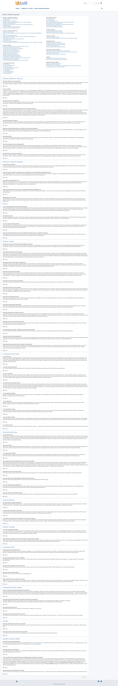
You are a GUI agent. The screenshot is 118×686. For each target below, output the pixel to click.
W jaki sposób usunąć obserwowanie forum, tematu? (56, 54)
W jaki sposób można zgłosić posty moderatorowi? (12, 56)
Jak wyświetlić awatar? (7, 40)
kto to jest (24, 659)
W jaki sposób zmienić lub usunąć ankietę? (11, 52)
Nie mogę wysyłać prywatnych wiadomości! (54, 30)
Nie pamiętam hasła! (7, 25)
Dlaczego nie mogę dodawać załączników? (11, 54)
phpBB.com (5, 201)
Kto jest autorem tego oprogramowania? (53, 63)
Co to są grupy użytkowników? (51, 21)
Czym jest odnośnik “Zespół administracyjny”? (54, 26)
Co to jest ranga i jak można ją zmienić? (10, 41)
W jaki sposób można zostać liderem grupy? (54, 23)
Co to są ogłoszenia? (6, 69)
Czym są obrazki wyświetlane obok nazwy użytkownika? (13, 38)
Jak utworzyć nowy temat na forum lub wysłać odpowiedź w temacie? (16, 46)
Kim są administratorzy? (50, 18)
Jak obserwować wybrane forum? (52, 53)
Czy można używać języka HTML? (9, 65)
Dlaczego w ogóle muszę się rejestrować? (10, 18)
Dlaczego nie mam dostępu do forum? (10, 53)
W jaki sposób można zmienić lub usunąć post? (11, 47)
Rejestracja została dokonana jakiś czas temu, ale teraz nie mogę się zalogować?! (18, 24)
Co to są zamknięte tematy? (8, 72)
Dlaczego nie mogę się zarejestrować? (10, 21)
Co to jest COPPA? (6, 19)
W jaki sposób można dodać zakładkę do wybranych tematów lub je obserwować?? (61, 51)
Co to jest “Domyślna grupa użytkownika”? (54, 25)
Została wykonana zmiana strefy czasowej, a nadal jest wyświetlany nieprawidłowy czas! (19, 36)
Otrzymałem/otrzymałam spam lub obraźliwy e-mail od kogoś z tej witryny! (60, 33)
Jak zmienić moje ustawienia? (8, 31)
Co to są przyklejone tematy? (8, 71)
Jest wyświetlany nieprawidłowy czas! (10, 35)
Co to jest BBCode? (6, 64)
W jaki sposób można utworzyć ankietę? (10, 49)
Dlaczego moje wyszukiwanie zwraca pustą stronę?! (55, 44)
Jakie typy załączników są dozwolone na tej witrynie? (56, 58)
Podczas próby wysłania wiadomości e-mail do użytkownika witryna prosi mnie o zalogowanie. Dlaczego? (22, 42)
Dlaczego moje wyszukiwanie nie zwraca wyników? (55, 43)
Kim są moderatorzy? (50, 19)
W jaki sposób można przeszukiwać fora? (53, 42)
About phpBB (38, 643)
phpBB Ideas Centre (66, 650)
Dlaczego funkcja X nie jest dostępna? (53, 64)
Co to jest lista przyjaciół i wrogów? (52, 37)
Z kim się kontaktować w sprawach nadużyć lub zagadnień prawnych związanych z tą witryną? (63, 65)
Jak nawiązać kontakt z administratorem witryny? (55, 66)
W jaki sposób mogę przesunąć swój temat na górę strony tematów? (15, 60)
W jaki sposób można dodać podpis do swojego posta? (13, 48)
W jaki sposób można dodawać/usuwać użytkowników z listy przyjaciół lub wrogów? (62, 38)
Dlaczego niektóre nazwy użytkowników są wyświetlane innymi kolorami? (60, 24)
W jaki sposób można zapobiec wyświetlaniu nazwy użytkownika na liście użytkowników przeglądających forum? (22, 34)
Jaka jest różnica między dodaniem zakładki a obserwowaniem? (58, 50)
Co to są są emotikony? (7, 66)
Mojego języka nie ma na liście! (8, 37)
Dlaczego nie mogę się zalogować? (9, 23)
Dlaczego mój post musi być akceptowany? (11, 59)
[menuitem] (101, 3)
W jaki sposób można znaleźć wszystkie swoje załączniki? (56, 59)
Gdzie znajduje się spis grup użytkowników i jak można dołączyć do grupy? (60, 22)
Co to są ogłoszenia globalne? (8, 68)
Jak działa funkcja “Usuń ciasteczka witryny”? (11, 27)
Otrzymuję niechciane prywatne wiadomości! (54, 31)
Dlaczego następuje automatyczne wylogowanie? (12, 26)
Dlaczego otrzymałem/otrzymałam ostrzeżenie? (12, 55)
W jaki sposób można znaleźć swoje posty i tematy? (55, 46)
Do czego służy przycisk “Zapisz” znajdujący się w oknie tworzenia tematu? (16, 57)
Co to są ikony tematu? (7, 73)
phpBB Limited (38, 642)
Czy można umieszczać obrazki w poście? (10, 67)
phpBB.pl (82, 200)
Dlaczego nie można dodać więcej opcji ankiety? (12, 50)
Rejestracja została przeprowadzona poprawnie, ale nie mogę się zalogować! (17, 22)
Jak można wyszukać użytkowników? (53, 45)
